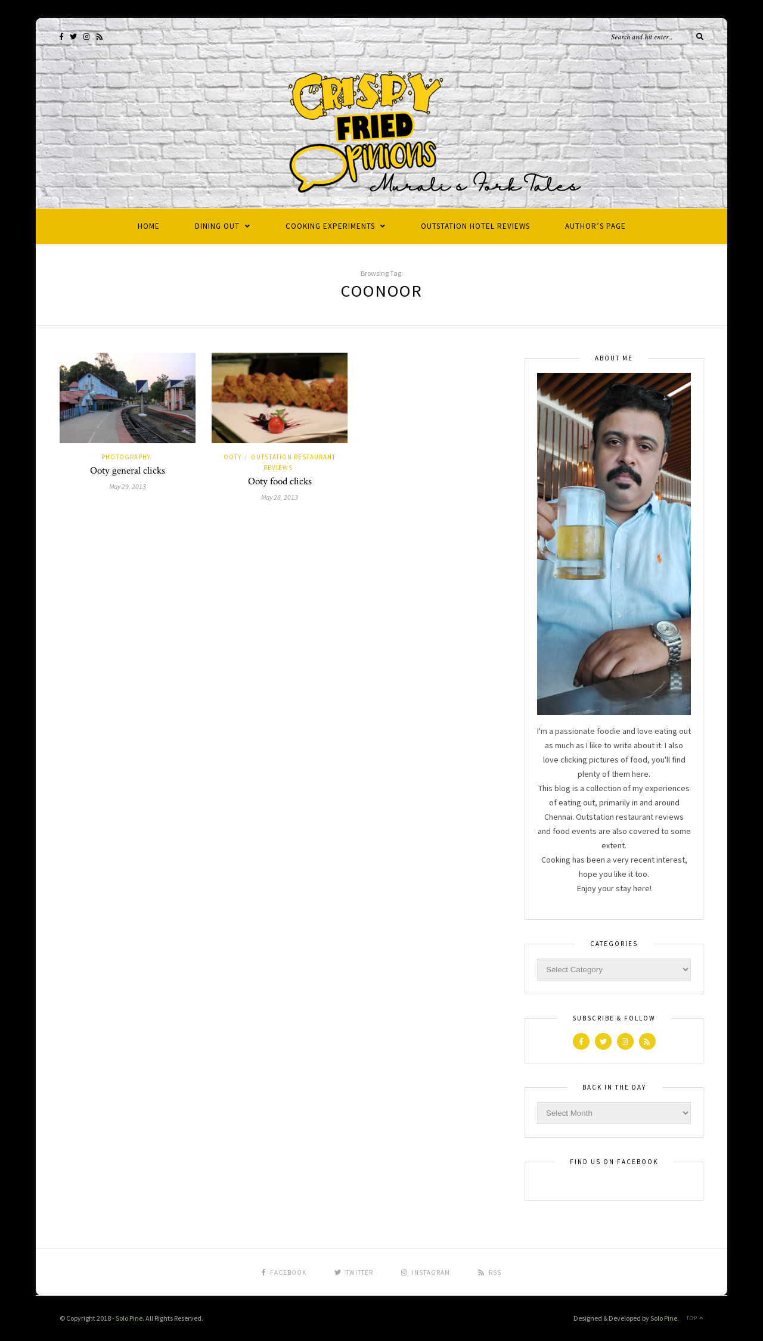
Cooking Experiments (330, 226)
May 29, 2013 (127, 486)
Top (694, 1318)
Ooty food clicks (280, 481)
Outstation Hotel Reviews (475, 226)
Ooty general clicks (127, 470)
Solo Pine (129, 1318)
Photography (126, 457)
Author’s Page (595, 226)
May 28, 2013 (279, 497)
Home (149, 226)
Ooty (232, 457)
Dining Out (217, 226)
